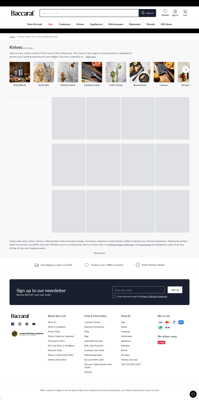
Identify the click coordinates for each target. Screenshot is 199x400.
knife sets (129, 244)
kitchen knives (115, 244)
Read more (91, 56)
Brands (151, 24)
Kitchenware (116, 24)
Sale (50, 24)
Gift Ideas (166, 24)
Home (12, 36)
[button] (185, 69)
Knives (80, 24)
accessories (145, 244)
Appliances (96, 24)
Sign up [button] (175, 289)
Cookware (65, 24)
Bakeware (135, 24)
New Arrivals (34, 24)
